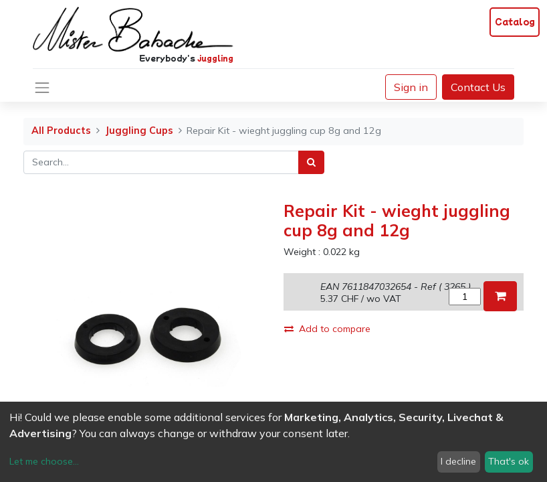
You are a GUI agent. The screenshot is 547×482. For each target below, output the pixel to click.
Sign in (411, 87)
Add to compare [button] (327, 329)
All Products (61, 131)
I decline (458, 461)
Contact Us (478, 87)
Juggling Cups (139, 131)
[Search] (311, 162)
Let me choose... (44, 461)
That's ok (508, 461)
